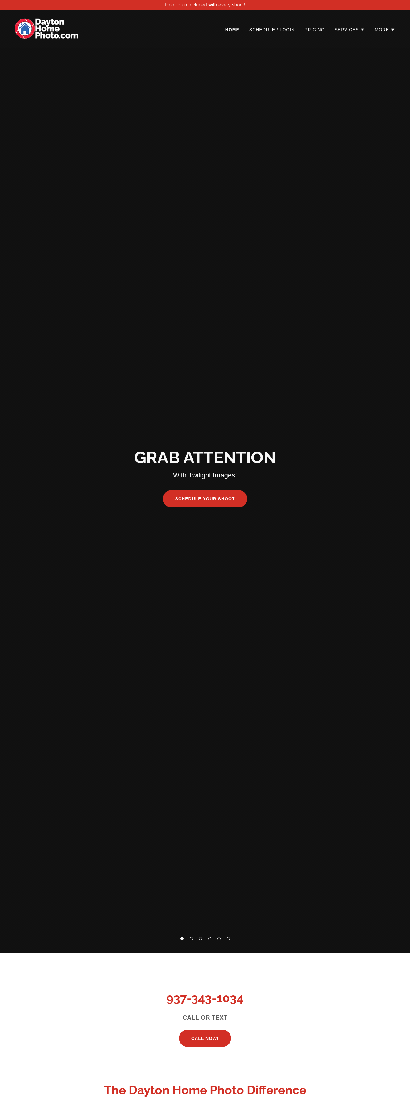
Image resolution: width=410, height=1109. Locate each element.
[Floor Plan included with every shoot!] (205, 5)
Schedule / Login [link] (272, 29)
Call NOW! (205, 1038)
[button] (182, 938)
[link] (46, 28)
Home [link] (232, 29)
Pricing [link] (314, 29)
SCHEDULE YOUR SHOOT (205, 498)
